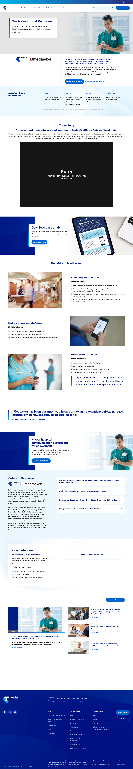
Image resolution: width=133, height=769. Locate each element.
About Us (24, 8)
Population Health (76, 735)
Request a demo (123, 712)
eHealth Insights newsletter (33, 578)
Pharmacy (73, 731)
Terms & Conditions (18, 766)
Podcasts (96, 723)
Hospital (73, 716)
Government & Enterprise (78, 748)
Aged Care (73, 723)
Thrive (30, 766)
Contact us (123, 8)
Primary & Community (77, 719)
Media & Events (50, 8)
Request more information (74, 81)
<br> (66, 174)
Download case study (39, 242)
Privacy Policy (7, 766)
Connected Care (75, 744)
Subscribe (60, 701)
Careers (50, 729)
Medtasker (101, 67)
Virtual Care (74, 727)
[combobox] (103, 8)
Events (95, 719)
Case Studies (64, 8)
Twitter (34, 571)
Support (128, 2)
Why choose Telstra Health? (56, 716)
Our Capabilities (36, 8)
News (95, 716)
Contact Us (51, 733)
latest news (25, 574)
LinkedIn (42, 571)
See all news (115, 600)
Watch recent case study (94, 81)
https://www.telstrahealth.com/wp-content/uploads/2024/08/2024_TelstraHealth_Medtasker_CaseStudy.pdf (44, 675)
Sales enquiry (120, 2)
